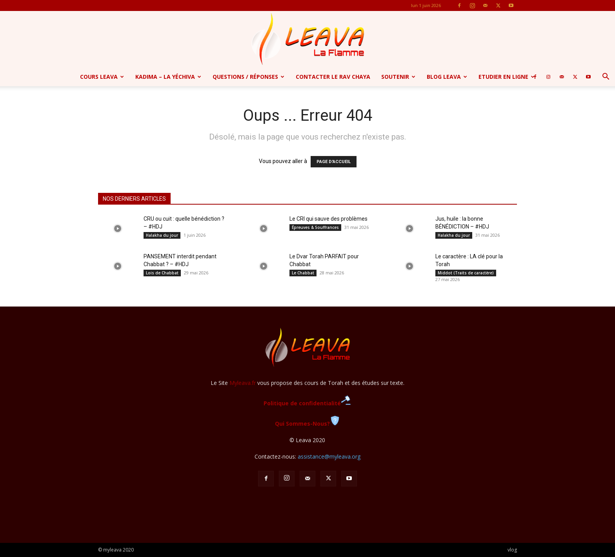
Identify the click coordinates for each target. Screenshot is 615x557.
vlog (512, 549)
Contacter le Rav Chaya (333, 76)
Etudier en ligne (507, 76)
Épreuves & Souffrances (315, 227)
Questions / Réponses (248, 76)
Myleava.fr (242, 382)
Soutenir (398, 76)
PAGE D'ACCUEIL (334, 161)
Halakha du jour (162, 235)
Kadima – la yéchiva (168, 76)
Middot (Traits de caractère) (466, 273)
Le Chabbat (303, 273)
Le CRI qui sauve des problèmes (328, 219)
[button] (605, 77)
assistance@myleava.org (329, 456)
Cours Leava (102, 76)
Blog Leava (447, 76)
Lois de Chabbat (162, 273)
